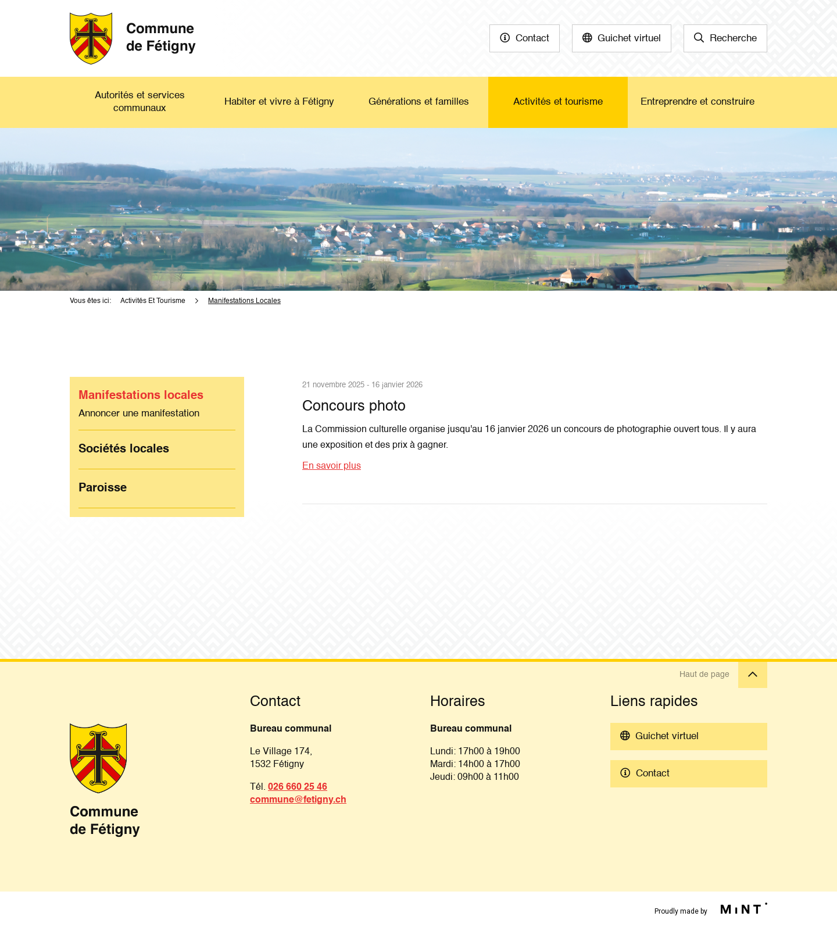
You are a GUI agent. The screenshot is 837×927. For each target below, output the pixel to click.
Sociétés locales (123, 449)
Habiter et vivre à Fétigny (279, 102)
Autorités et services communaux (140, 102)
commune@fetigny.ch (298, 800)
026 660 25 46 (297, 787)
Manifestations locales (140, 396)
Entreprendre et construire (697, 102)
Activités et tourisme (558, 102)
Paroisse (102, 488)
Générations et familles (419, 102)
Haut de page (723, 675)
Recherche (733, 39)
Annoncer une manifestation (138, 414)
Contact (532, 39)
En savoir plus (331, 466)
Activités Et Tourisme (152, 301)
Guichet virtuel (629, 39)
